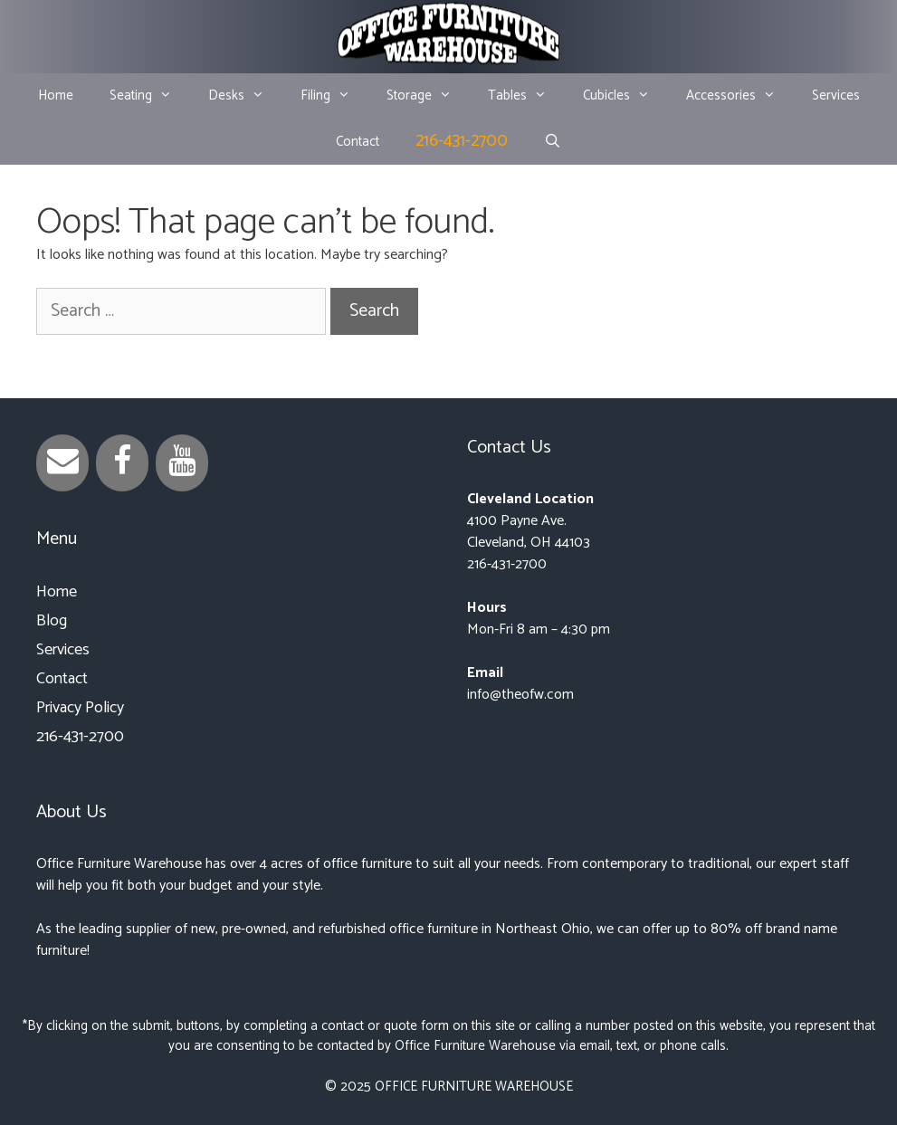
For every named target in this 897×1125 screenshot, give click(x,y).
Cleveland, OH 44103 (528, 542)
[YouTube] (182, 462)
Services (836, 95)
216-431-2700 (461, 141)
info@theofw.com (520, 694)
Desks (245, 96)
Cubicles (625, 96)
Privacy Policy (80, 707)
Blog (51, 620)
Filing (334, 96)
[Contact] (62, 462)
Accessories (740, 96)
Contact (357, 141)
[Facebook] (122, 462)
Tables (526, 96)
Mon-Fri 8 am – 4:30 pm (538, 629)
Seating (150, 96)
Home (55, 95)
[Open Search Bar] (552, 142)
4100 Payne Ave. (517, 521)
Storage (428, 96)
